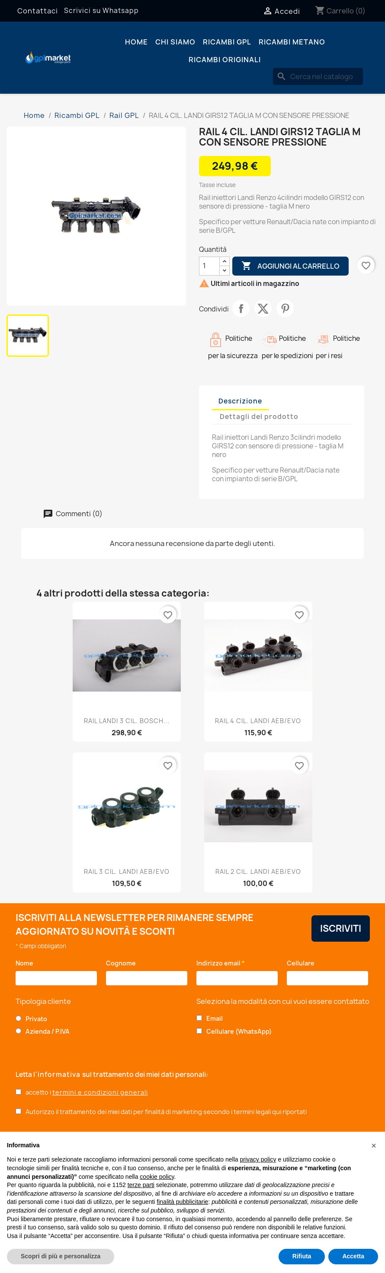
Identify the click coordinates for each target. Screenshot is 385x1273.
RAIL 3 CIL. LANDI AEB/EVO (127, 871)
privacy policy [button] (258, 1159)
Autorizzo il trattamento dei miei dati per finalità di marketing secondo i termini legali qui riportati (166, 1112)
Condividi (241, 308)
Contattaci (37, 11)
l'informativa (57, 1074)
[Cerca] (318, 76)
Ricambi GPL (227, 42)
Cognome (123, 963)
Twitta (263, 308)
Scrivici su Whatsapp (101, 10)
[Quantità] (209, 266)
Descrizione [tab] (240, 401)
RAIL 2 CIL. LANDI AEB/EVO (258, 871)
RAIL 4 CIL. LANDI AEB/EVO (258, 721)
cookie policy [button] (157, 1176)
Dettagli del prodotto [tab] (259, 416)
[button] (374, 1145)
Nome (27, 963)
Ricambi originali (225, 59)
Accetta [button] (353, 1256)
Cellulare (302, 963)
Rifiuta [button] (301, 1256)
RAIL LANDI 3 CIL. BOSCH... (127, 721)
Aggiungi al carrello (290, 266)
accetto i (87, 1092)
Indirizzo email (220, 963)
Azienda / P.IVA (48, 1031)
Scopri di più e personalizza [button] (60, 1256)
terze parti (141, 1184)
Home (136, 42)
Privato (36, 1019)
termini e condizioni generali (100, 1092)
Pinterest (285, 308)
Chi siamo (175, 42)
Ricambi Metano (292, 42)
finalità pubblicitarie (182, 1201)
